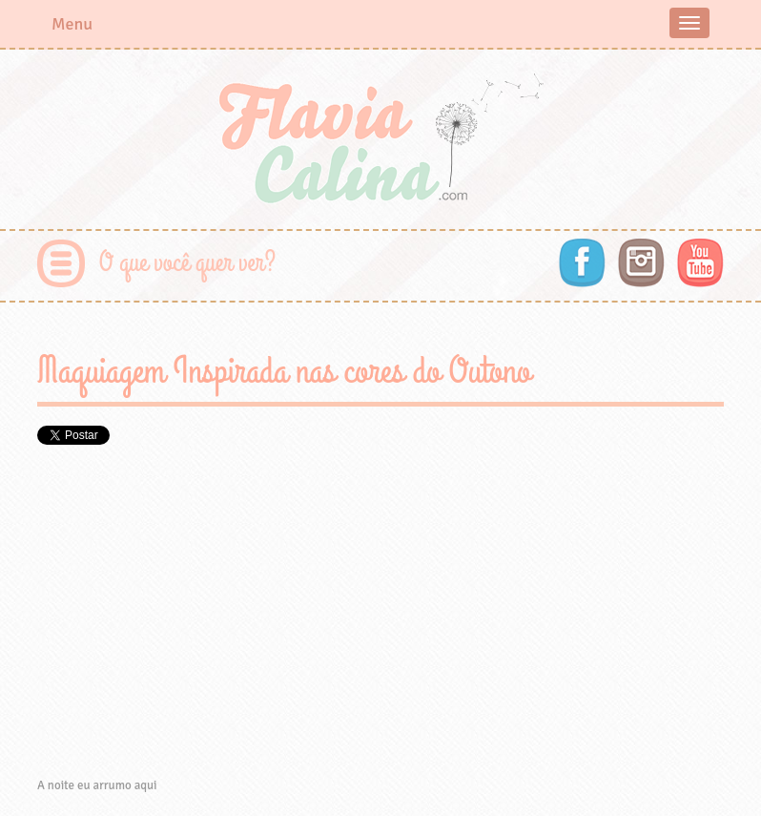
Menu (72, 23)
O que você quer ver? (187, 263)
